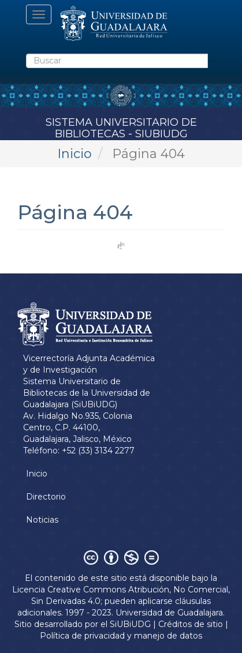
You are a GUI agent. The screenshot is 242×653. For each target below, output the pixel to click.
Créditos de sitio (190, 624)
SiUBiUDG (130, 624)
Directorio (46, 496)
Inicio (74, 154)
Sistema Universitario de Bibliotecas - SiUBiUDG (121, 126)
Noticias (42, 520)
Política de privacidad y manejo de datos (121, 636)
